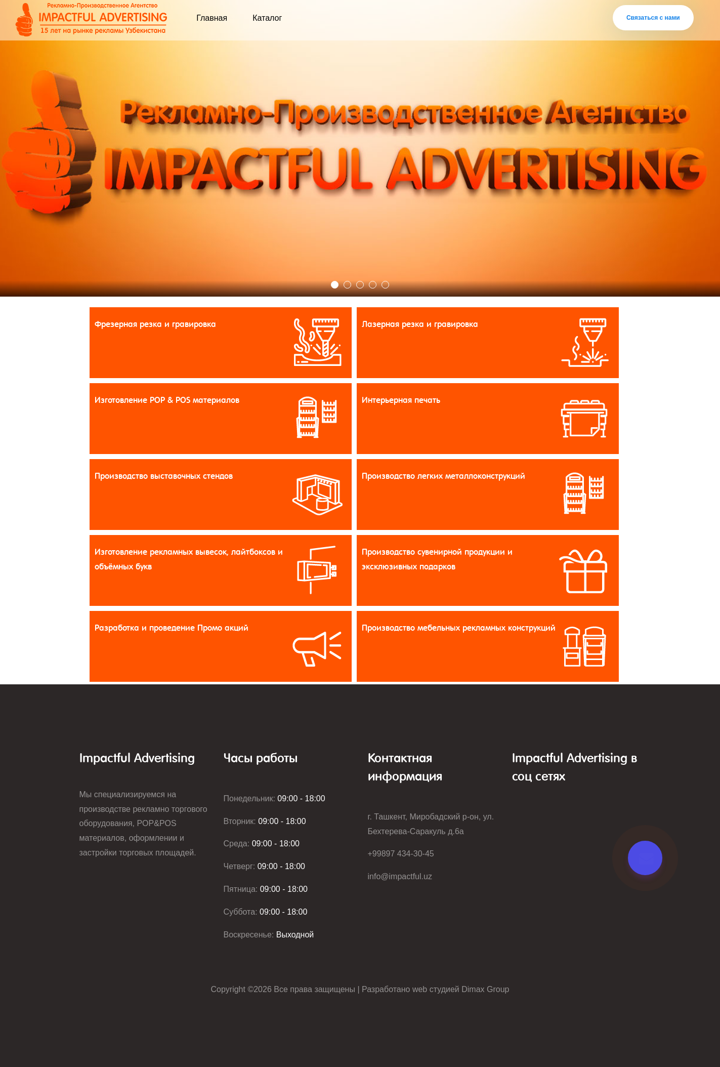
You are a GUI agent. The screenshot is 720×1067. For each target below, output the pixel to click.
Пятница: (266, 889)
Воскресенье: (269, 934)
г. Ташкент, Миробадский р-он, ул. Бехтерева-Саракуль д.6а (431, 824)
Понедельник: (274, 798)
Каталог (267, 18)
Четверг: (265, 866)
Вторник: (265, 821)
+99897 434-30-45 (401, 853)
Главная (211, 18)
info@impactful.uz (400, 876)
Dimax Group (485, 989)
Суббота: (266, 912)
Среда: (262, 843)
